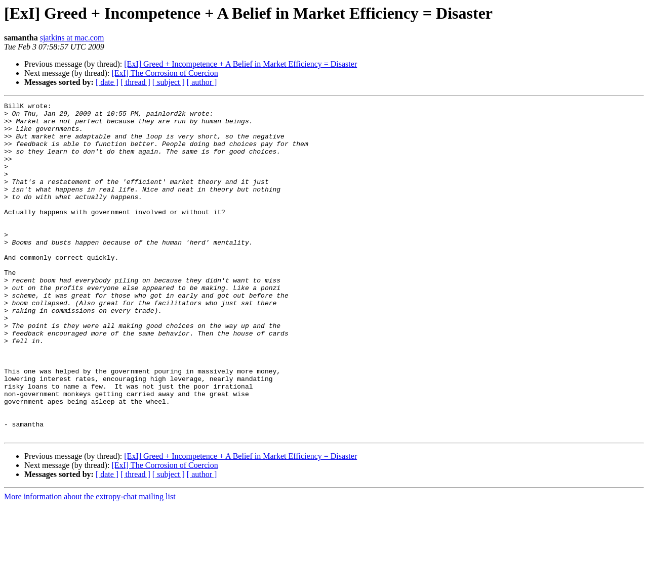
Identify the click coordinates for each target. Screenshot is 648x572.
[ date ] (107, 82)
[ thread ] (135, 82)
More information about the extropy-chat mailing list (90, 563)
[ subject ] (168, 82)
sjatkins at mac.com (72, 37)
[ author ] (202, 82)
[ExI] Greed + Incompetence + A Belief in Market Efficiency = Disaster (240, 64)
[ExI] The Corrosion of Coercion (164, 73)
